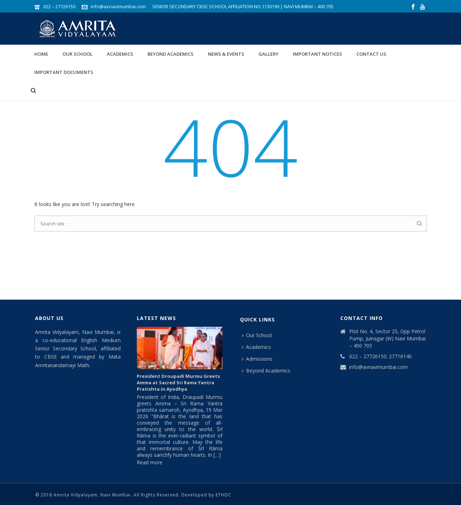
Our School (77, 54)
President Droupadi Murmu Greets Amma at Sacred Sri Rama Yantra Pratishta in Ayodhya (178, 382)
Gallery (269, 54)
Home (41, 54)
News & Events (226, 54)
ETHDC (223, 495)
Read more (149, 462)
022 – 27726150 (59, 6)
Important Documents (63, 72)
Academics (120, 54)
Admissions (257, 358)
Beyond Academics (170, 54)
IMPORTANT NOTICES (317, 54)
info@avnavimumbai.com (118, 6)
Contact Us (371, 54)
